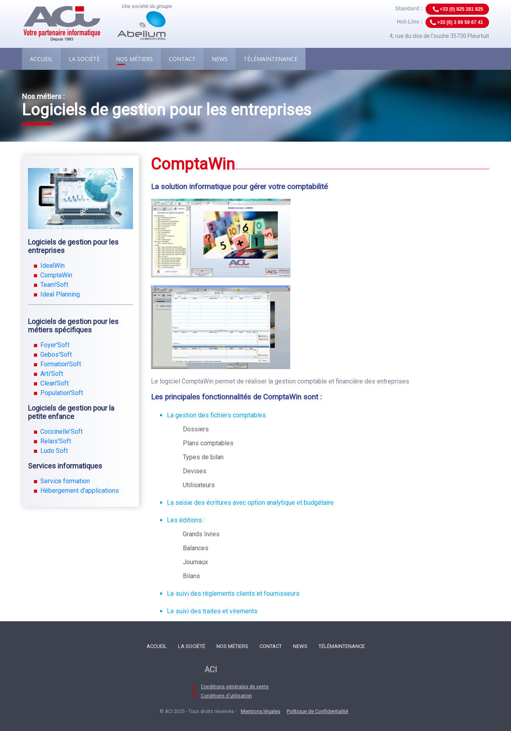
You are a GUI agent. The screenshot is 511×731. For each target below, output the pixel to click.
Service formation (65, 481)
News (220, 59)
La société (84, 59)
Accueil (41, 59)
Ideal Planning (60, 294)
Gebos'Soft (56, 354)
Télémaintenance (270, 59)
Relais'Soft (55, 441)
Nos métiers (134, 59)
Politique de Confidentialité (317, 711)
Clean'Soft (54, 383)
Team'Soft (54, 284)
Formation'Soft (60, 364)
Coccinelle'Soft (61, 431)
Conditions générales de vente (235, 687)
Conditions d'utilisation (226, 696)
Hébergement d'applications (79, 490)
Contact (182, 59)
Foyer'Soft (54, 345)
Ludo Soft (54, 450)
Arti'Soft (51, 373)
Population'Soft (61, 393)
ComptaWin (56, 275)
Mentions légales (260, 711)
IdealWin (52, 265)
